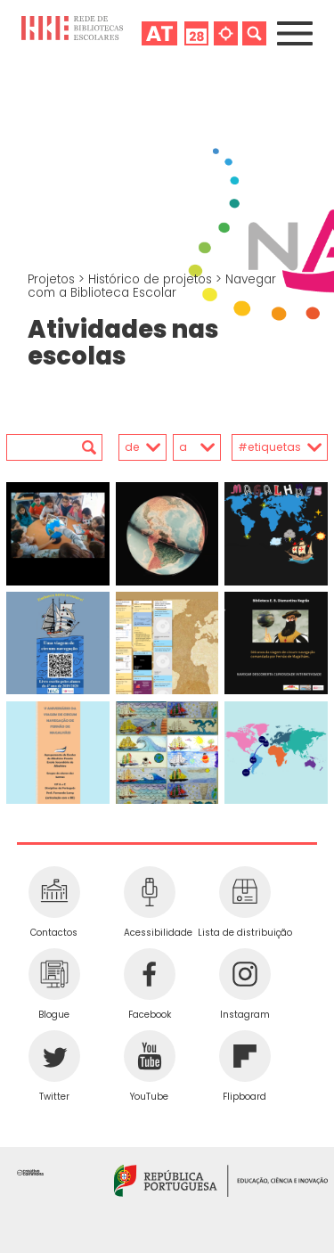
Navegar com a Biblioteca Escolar (152, 286)
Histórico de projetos (152, 279)
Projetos (53, 279)
